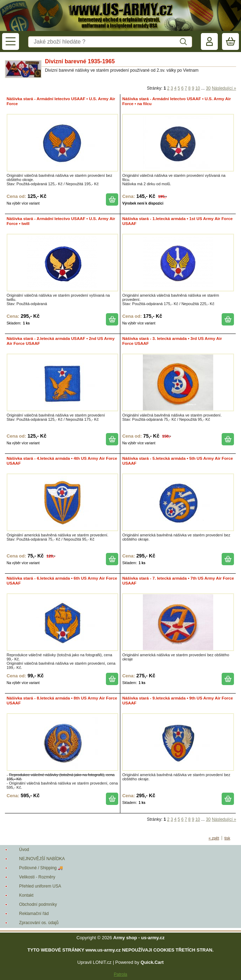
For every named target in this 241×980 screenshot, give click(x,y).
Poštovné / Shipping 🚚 (41, 867)
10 (197, 88)
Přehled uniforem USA (40, 886)
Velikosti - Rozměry (37, 877)
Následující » (224, 88)
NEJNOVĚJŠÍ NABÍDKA (42, 858)
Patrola (120, 974)
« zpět (214, 838)
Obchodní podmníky (38, 904)
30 (208, 88)
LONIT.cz (102, 962)
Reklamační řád (34, 913)
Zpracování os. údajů (38, 922)
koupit (112, 199)
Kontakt (26, 895)
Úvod (24, 849)
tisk (227, 838)
